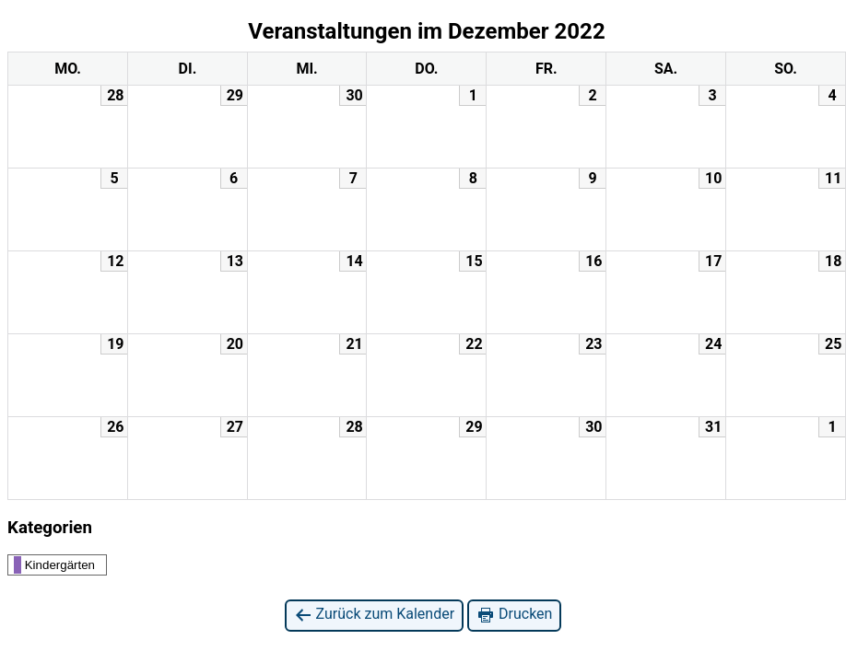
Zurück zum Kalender (374, 614)
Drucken (514, 614)
